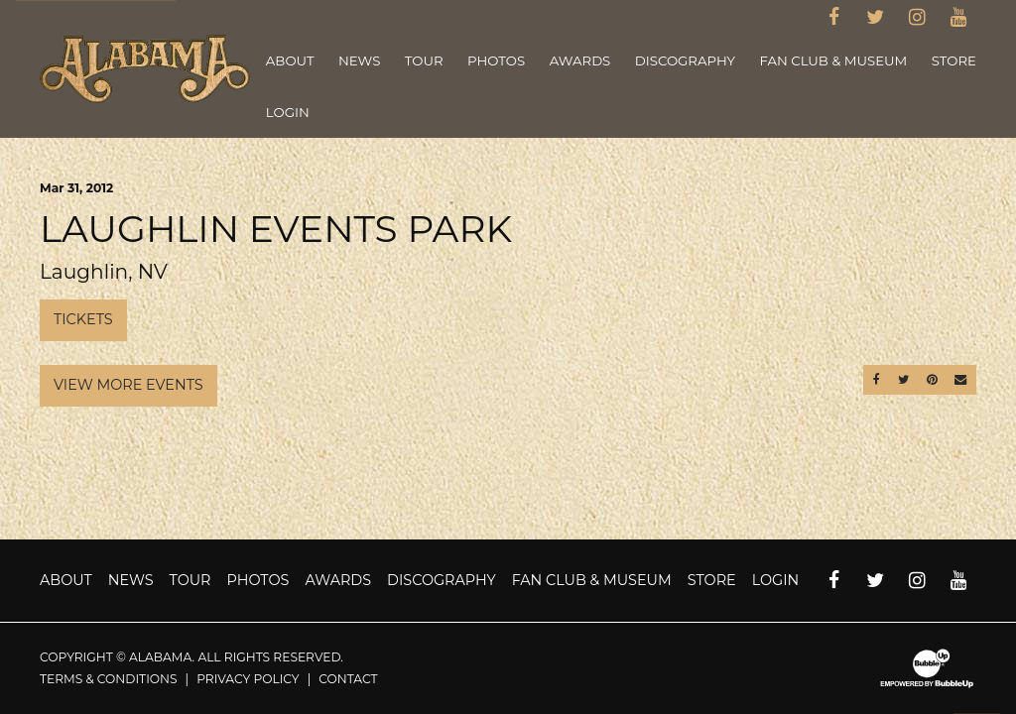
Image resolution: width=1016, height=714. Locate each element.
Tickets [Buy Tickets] (83, 319)
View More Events (128, 385)
